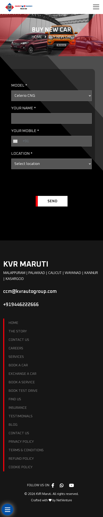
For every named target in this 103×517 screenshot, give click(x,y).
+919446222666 (21, 304)
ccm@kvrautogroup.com (30, 291)
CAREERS (15, 348)
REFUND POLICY (21, 458)
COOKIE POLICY (20, 467)
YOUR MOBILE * (25, 131)
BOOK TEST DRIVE (23, 390)
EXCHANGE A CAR (22, 373)
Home (37, 37)
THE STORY (17, 331)
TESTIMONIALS (20, 416)
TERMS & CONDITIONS (26, 450)
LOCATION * (21, 154)
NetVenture (64, 500)
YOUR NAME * (23, 108)
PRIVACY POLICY (21, 441)
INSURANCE (17, 407)
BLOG (12, 424)
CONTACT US (18, 339)
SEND (53, 201)
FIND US (14, 399)
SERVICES (16, 356)
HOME (13, 323)
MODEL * (19, 85)
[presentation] (43, 184)
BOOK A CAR (18, 365)
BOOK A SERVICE (21, 382)
